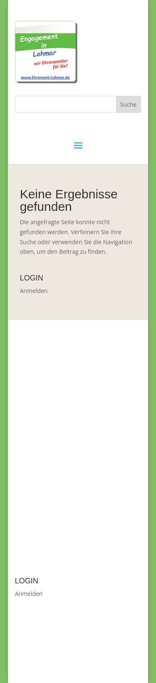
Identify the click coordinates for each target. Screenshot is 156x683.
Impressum (30, 528)
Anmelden (34, 291)
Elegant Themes (76, 656)
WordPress (65, 665)
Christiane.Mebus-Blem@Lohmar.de (79, 506)
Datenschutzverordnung (48, 544)
